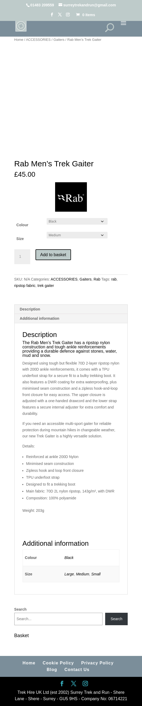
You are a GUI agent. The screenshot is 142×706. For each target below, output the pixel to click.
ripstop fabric (25, 285)
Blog (52, 669)
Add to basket (53, 254)
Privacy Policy (97, 663)
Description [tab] (30, 309)
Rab (97, 279)
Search (20, 609)
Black (68, 558)
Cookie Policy (58, 663)
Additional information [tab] (39, 318)
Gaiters (59, 40)
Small (95, 574)
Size (20, 239)
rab (114, 279)
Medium (82, 574)
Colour (22, 225)
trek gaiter (46, 285)
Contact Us (76, 669)
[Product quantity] (22, 256)
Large (69, 574)
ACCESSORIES (38, 40)
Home (18, 40)
